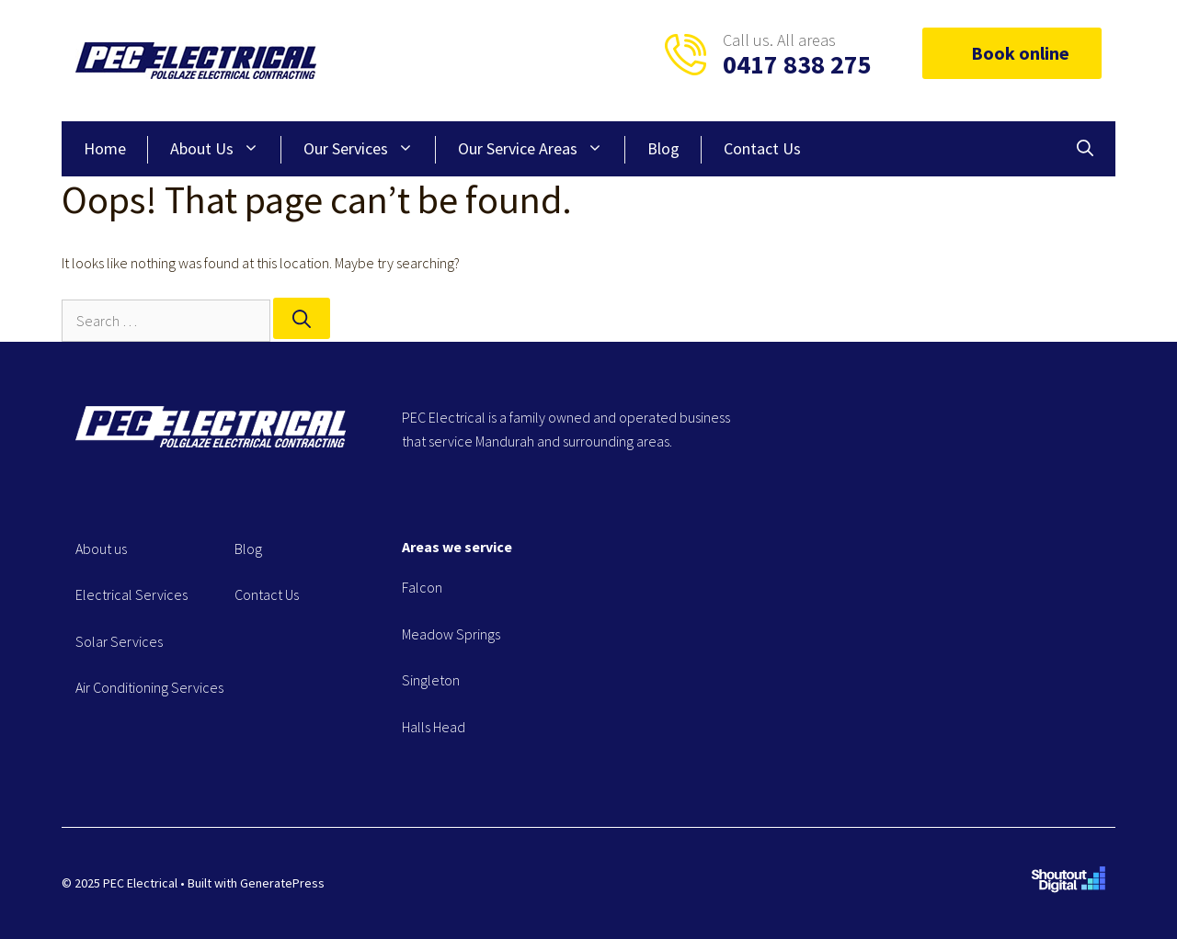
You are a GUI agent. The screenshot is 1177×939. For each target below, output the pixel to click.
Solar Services (119, 641)
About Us (225, 148)
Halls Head (433, 727)
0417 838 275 (797, 64)
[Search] (301, 318)
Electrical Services (131, 594)
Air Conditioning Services (149, 687)
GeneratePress (282, 883)
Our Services (369, 148)
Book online (1011, 52)
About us (101, 548)
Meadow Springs (451, 634)
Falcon (422, 587)
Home (105, 148)
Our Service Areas (541, 148)
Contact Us (762, 148)
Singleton (431, 680)
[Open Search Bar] (1085, 148)
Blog (663, 148)
